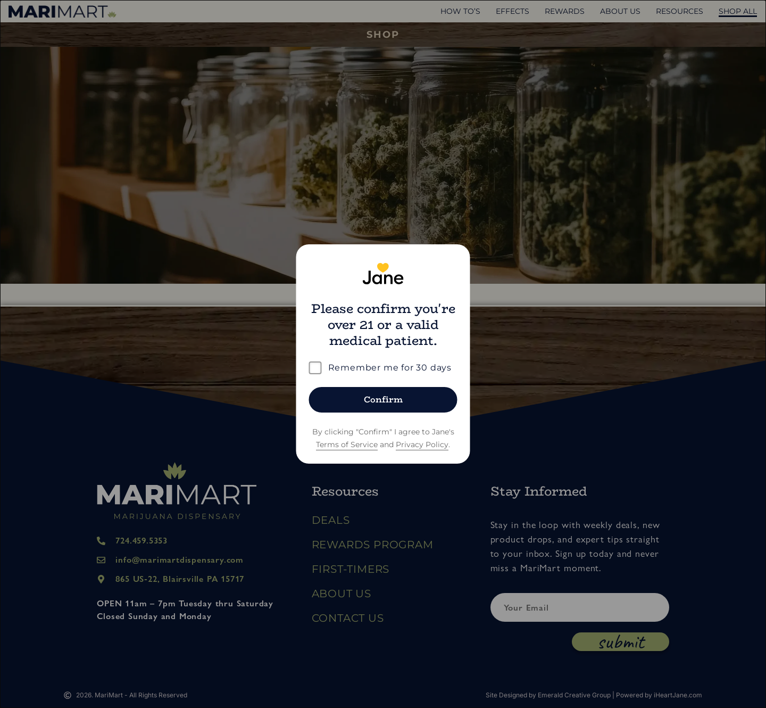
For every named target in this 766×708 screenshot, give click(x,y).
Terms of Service (347, 444)
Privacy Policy (422, 444)
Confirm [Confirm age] (383, 399)
